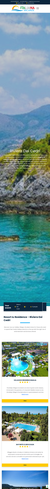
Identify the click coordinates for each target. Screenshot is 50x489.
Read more (25, 394)
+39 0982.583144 (24, 1)
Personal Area (30, 3)
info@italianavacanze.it (34, 1)
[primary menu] (37, 8)
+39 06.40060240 (14, 1)
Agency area (20, 3)
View (25, 401)
